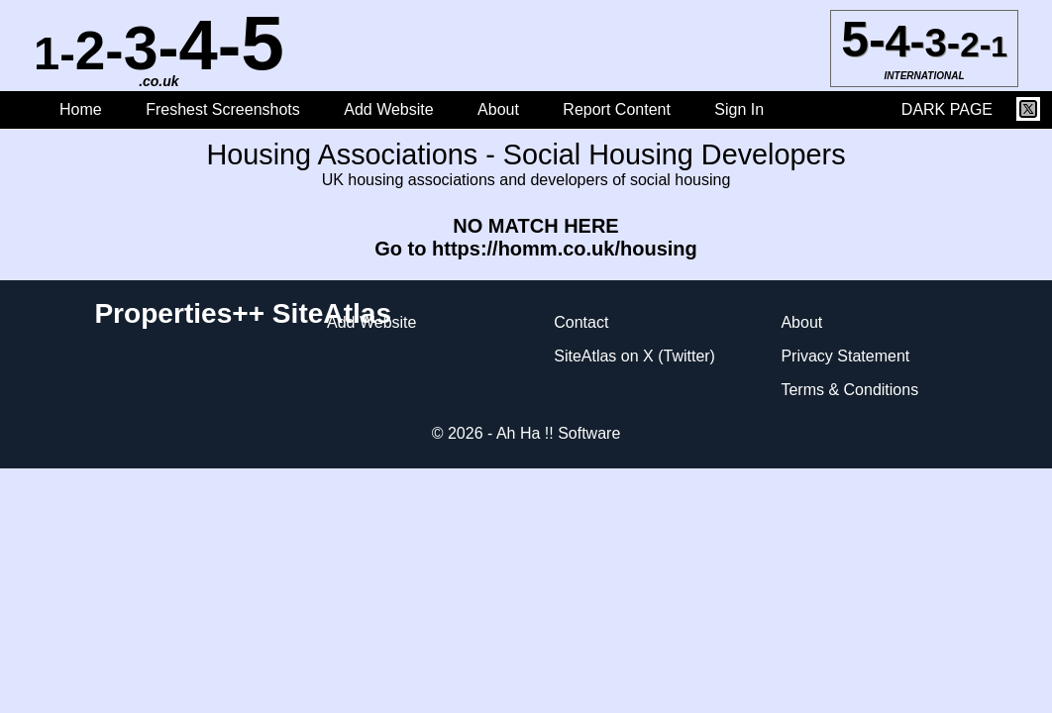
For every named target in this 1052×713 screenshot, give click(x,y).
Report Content (617, 109)
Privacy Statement (845, 356)
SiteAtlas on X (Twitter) (634, 356)
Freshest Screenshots (223, 109)
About (498, 109)
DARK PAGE (947, 109)
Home (80, 109)
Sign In (739, 109)
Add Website (391, 109)
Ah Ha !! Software (558, 433)
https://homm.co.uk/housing (564, 248)
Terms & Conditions (849, 389)
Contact (581, 322)
